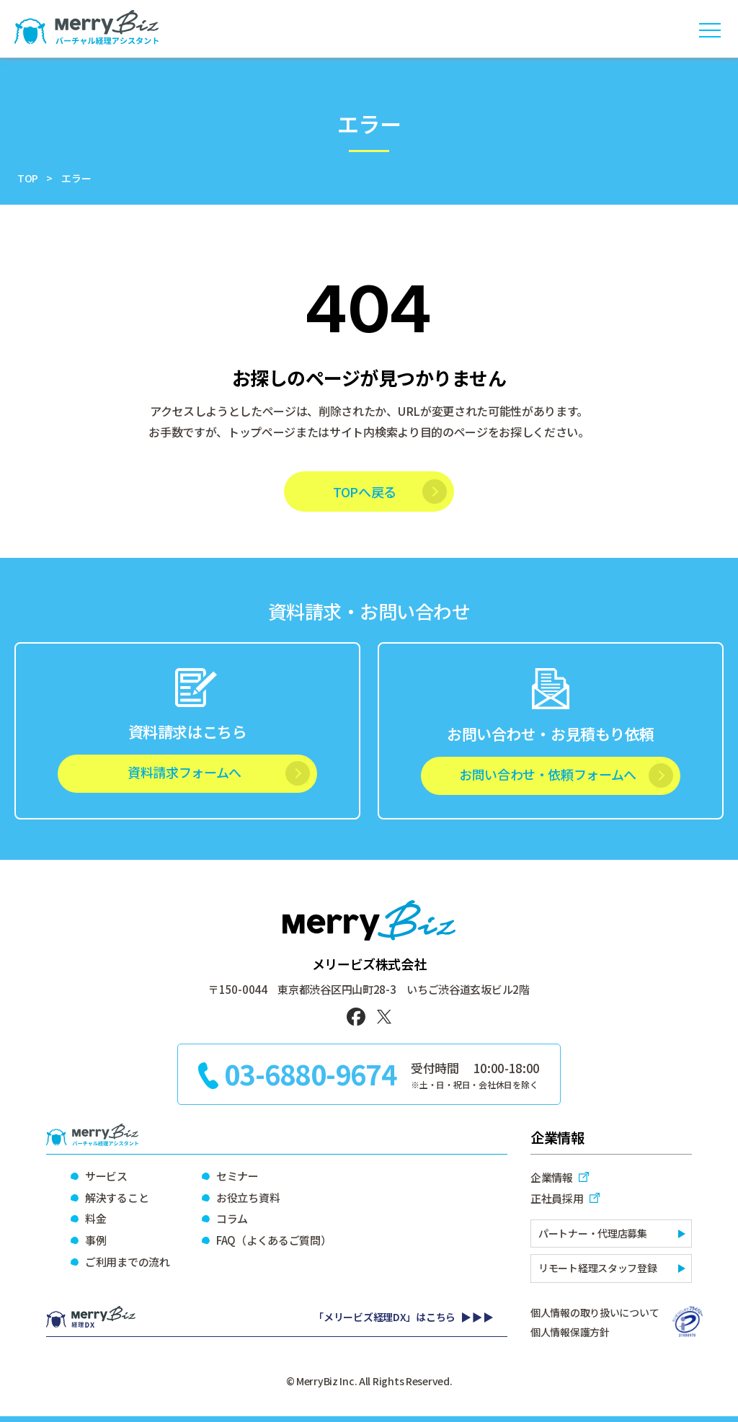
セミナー (237, 1175)
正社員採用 (557, 1198)
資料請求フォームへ (184, 772)
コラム (232, 1218)
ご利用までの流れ (127, 1261)
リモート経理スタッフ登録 (597, 1268)
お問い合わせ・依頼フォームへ (547, 774)
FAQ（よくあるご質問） (273, 1240)
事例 (95, 1240)
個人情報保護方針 (570, 1331)
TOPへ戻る (364, 491)
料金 (95, 1218)
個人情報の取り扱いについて (594, 1312)
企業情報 (551, 1177)
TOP (27, 178)
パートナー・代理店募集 (592, 1233)
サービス (106, 1175)
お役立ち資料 (248, 1197)
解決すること (116, 1197)
